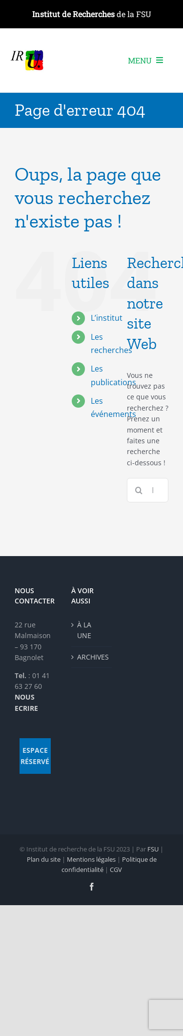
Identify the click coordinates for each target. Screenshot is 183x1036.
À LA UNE (84, 630)
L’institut (106, 317)
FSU (153, 849)
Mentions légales (91, 859)
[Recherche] (139, 490)
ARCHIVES (92, 657)
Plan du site (44, 859)
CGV (116, 869)
